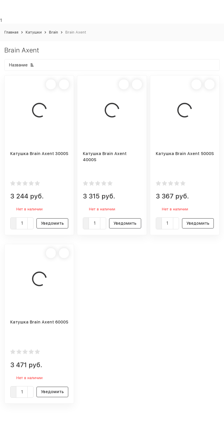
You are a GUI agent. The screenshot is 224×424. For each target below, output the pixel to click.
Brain (53, 32)
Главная (11, 32)
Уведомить (52, 223)
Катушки (34, 32)
